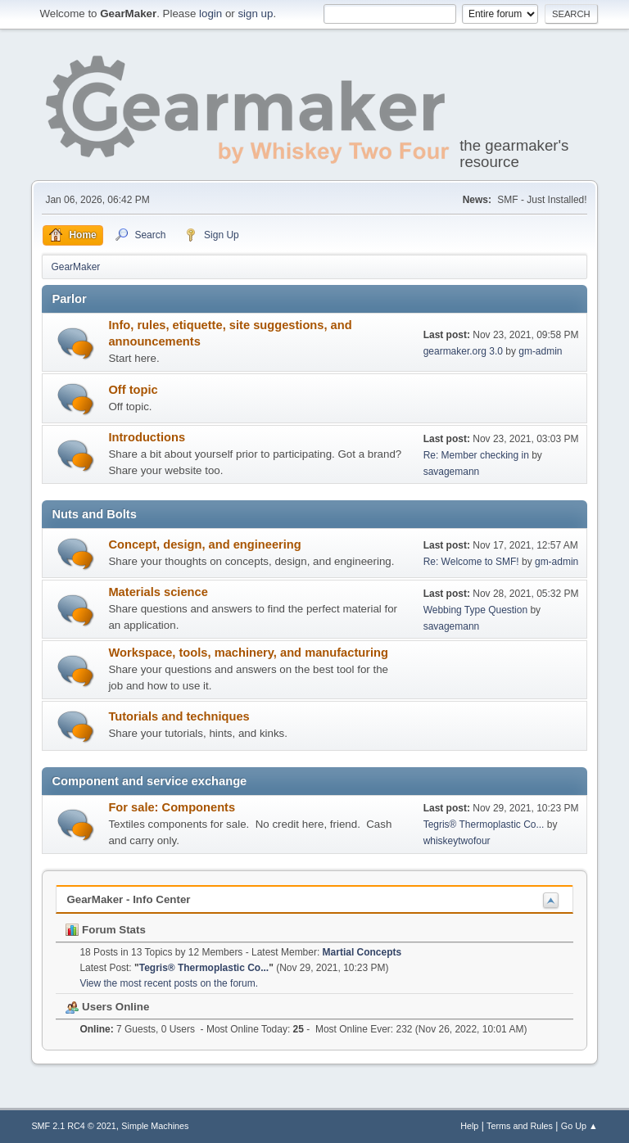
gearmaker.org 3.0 (463, 351)
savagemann (451, 471)
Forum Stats (105, 930)
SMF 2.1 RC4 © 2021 (73, 1126)
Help (469, 1126)
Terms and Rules (519, 1126)
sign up (255, 13)
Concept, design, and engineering (204, 544)
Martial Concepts (362, 952)
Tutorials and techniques (178, 716)
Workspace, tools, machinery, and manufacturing (248, 652)
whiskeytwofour (457, 841)
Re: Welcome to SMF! (471, 561)
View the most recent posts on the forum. (168, 983)
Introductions (146, 437)
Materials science (157, 592)
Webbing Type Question (475, 610)
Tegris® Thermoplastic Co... (484, 824)
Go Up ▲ (579, 1126)
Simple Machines (154, 1126)
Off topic (132, 389)
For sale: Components (171, 807)
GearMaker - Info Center (128, 899)
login (210, 13)
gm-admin (540, 351)
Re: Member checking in (476, 455)
